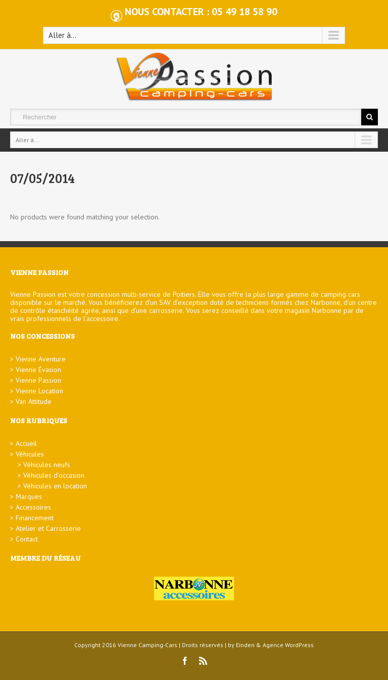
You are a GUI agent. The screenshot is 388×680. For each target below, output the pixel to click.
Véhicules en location (55, 485)
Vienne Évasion (38, 369)
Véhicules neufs (46, 464)
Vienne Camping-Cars (147, 645)
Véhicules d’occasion (53, 475)
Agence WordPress (288, 645)
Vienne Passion (38, 380)
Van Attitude (34, 401)
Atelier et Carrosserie (48, 528)
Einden (245, 645)
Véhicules (30, 454)
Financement (35, 517)
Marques (29, 496)
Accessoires (33, 507)
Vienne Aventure (41, 359)
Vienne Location (39, 390)
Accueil (26, 443)
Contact (27, 538)
